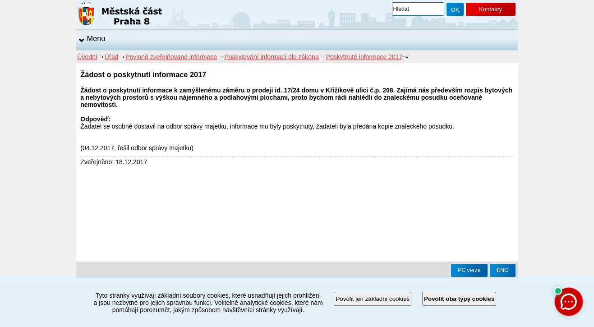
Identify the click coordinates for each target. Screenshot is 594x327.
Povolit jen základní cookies (373, 298)
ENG (503, 270)
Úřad (111, 56)
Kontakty (490, 9)
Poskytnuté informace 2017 (364, 56)
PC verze (469, 270)
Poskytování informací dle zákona (271, 56)
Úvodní (87, 56)
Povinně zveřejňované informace (171, 56)
